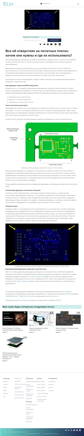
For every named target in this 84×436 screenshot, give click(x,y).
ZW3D (5, 390)
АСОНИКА (18, 381)
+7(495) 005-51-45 (11, 296)
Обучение (29, 398)
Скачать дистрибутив (29, 385)
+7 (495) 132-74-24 (24, 296)
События (51, 390)
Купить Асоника (41, 396)
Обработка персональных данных (51, 433)
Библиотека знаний (29, 390)
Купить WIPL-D (41, 390)
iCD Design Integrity (20, 384)
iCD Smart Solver (19, 398)
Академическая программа (41, 400)
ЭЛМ (66, 294)
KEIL (4, 396)
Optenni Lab (18, 378)
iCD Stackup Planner (18, 388)
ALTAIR (5, 381)
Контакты (51, 384)
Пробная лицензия (31, 381)
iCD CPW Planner (19, 395)
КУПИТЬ (58, 300)
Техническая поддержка (29, 394)
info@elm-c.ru (46, 3)
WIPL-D (5, 387)
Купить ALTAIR (41, 384)
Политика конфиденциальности (33, 433)
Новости (50, 387)
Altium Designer (37, 276)
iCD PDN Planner (19, 392)
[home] (8, 4)
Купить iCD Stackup (42, 393)
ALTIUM (5, 384)
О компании (51, 381)
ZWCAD (5, 393)
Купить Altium (41, 381)
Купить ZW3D (41, 387)
